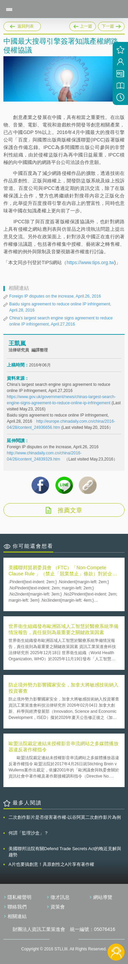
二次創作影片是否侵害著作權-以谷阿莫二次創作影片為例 (65, 817)
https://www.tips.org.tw (90, 262)
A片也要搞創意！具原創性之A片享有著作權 (51, 864)
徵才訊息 (60, 897)
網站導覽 (102, 897)
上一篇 (82, 25)
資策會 (58, 906)
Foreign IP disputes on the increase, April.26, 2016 (55, 296)
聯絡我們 (17, 906)
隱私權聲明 (19, 897)
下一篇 (111, 25)
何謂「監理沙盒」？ (28, 832)
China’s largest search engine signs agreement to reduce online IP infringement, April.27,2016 (61, 321)
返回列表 (25, 26)
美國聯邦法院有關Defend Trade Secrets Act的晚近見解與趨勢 (65, 851)
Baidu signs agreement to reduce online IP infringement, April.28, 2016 (60, 307)
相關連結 (17, 916)
